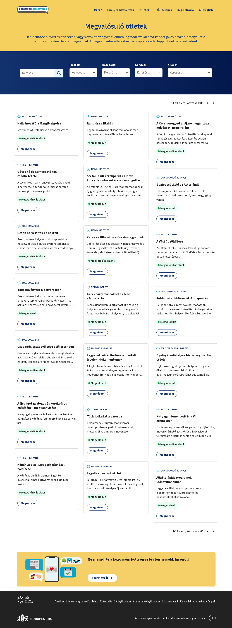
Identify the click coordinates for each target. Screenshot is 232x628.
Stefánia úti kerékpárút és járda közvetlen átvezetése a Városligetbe (113, 178)
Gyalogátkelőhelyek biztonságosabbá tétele (183, 357)
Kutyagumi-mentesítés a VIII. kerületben (177, 418)
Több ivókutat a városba (104, 416)
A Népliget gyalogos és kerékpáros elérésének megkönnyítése (42, 405)
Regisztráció (185, 10)
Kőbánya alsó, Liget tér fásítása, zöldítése (41, 467)
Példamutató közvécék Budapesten (182, 298)
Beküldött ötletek (64, 601)
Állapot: (173, 65)
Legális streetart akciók (104, 473)
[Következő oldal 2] (213, 103)
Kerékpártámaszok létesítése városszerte (108, 296)
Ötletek (146, 10)
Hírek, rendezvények (120, 10)
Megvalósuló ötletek (87, 601)
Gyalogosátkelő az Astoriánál (177, 184)
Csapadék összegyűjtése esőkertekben (45, 346)
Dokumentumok (170, 601)
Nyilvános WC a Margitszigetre (39, 123)
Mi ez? (98, 10)
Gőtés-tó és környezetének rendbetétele (37, 174)
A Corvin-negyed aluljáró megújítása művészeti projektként (182, 125)
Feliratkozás (100, 578)
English (206, 10)
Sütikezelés (106, 601)
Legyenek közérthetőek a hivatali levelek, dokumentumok (111, 357)
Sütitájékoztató (122, 601)
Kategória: (109, 65)
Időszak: (75, 65)
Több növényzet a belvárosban (39, 290)
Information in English (204, 601)
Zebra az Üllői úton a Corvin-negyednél (115, 237)
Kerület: (140, 65)
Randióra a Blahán (100, 123)
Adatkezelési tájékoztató (146, 601)
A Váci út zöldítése (169, 241)
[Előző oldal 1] (207, 103)
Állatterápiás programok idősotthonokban (174, 479)
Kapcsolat (185, 601)
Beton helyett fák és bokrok (37, 233)
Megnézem (28, 149)
